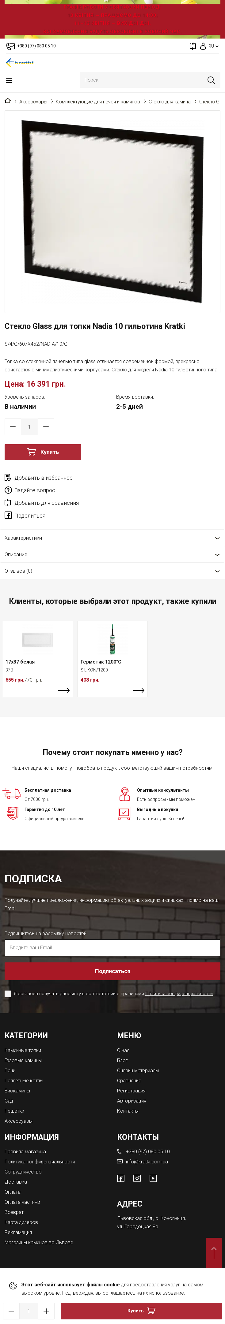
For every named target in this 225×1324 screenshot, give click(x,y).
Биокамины (17, 1091)
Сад (9, 1101)
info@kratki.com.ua (147, 1162)
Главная (8, 101)
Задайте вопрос (34, 490)
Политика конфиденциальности (179, 993)
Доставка (16, 1182)
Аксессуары (33, 102)
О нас (123, 1050)
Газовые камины (23, 1060)
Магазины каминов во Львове (39, 1242)
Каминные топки (23, 1050)
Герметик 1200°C (101, 662)
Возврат (14, 1212)
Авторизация (131, 1101)
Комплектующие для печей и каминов (98, 102)
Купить (49, 452)
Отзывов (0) (18, 571)
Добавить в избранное (43, 477)
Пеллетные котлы (24, 1081)
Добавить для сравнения (46, 503)
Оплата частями (22, 1202)
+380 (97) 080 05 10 (148, 1152)
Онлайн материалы (138, 1070)
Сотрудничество (23, 1172)
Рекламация (18, 1232)
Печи (10, 1070)
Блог (122, 1060)
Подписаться (112, 971)
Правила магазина (25, 1152)
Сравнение (129, 1081)
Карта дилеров (21, 1222)
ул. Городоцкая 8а (137, 1226)
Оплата (13, 1192)
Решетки (14, 1111)
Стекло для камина (170, 102)
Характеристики (23, 538)
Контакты (128, 1111)
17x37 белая (20, 662)
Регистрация (131, 1091)
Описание (16, 554)
